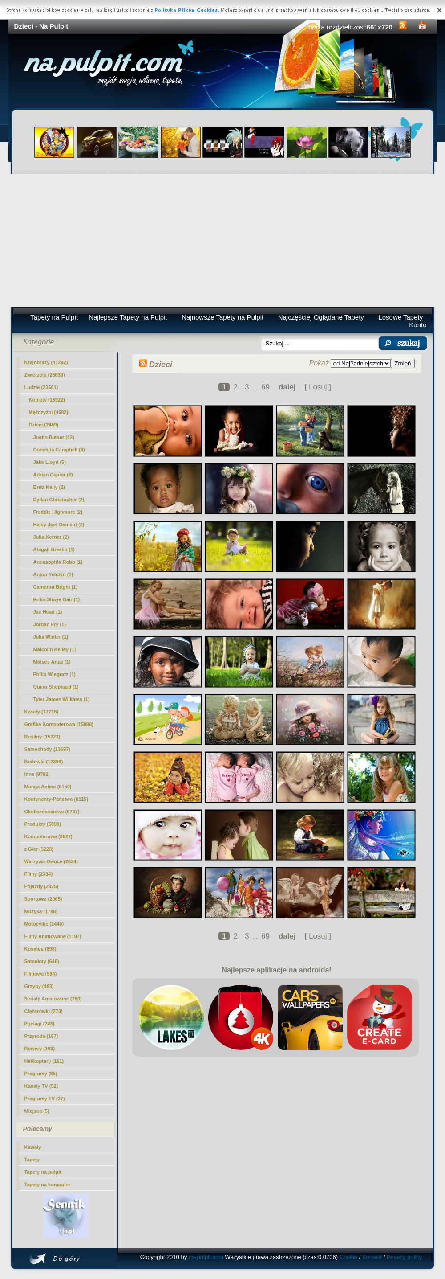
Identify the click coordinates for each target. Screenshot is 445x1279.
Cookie (348, 1257)
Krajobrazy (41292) (46, 362)
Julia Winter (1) (51, 637)
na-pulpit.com (206, 1257)
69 (265, 387)
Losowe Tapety (400, 317)
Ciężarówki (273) (43, 1011)
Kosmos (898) (40, 948)
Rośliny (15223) (42, 736)
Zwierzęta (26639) (44, 374)
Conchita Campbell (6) (59, 449)
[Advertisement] (222, 240)
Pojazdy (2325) (41, 886)
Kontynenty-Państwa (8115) (56, 799)
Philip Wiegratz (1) (54, 674)
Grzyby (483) (39, 986)
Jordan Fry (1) (49, 624)
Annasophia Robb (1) (58, 562)
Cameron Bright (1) (55, 587)
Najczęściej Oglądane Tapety (321, 317)
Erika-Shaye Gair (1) (56, 599)
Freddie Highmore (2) (58, 512)
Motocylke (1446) (44, 923)
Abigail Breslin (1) (54, 549)
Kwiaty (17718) (41, 711)
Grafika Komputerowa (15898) (58, 724)
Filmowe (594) (40, 973)
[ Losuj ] (317, 387)
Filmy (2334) (38, 874)
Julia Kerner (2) (51, 537)
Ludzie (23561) (41, 387)
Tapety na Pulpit (54, 317)
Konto (417, 324)
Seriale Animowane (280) (53, 998)
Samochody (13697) (47, 749)
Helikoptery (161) (44, 1061)
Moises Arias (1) (52, 661)
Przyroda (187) (41, 1036)
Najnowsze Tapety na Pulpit (222, 317)
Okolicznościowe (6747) (52, 811)
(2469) (44, 424)
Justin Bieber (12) (53, 437)
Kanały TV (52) (41, 1086)
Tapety (32, 1159)
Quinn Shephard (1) (56, 686)
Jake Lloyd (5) (49, 462)
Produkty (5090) (42, 824)
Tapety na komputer (47, 1184)
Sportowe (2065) (43, 899)
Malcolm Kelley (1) (54, 649)
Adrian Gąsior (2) (53, 474)
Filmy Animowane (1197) (52, 936)
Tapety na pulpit (43, 1172)
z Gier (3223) (38, 849)
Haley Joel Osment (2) (59, 524)
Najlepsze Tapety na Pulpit (128, 317)
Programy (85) (40, 1073)
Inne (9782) (37, 774)
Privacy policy (404, 1257)
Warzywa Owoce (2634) (51, 861)
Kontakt (372, 1257)
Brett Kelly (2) (49, 487)
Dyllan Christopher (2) (59, 499)
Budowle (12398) (43, 761)
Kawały (32, 1147)
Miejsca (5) (36, 1111)
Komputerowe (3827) (48, 836)
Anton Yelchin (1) (53, 574)
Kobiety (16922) (47, 399)
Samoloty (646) (41, 961)
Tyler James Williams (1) (61, 699)
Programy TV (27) (44, 1098)
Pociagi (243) (39, 1023)
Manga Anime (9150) (48, 786)
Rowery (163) (39, 1048)
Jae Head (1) (47, 612)
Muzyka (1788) (41, 911)
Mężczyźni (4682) (49, 412)
